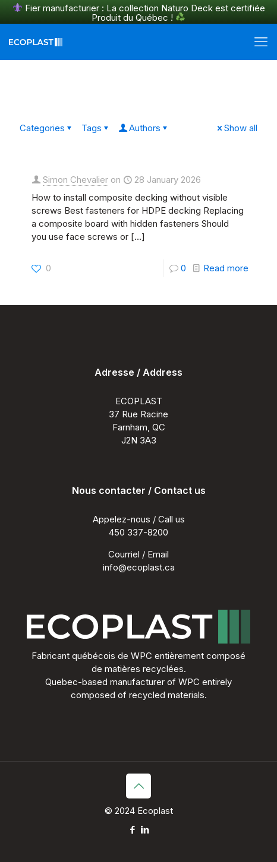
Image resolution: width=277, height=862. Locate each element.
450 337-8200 (138, 532)
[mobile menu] (261, 41)
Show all (236, 128)
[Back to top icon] (138, 786)
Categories (47, 128)
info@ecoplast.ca (139, 567)
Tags (96, 128)
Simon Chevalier (75, 179)
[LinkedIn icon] (144, 829)
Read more (225, 268)
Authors (143, 128)
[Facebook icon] (132, 829)
